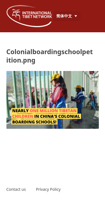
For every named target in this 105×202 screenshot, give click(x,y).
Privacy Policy (48, 189)
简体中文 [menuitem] (64, 16)
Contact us (16, 189)
